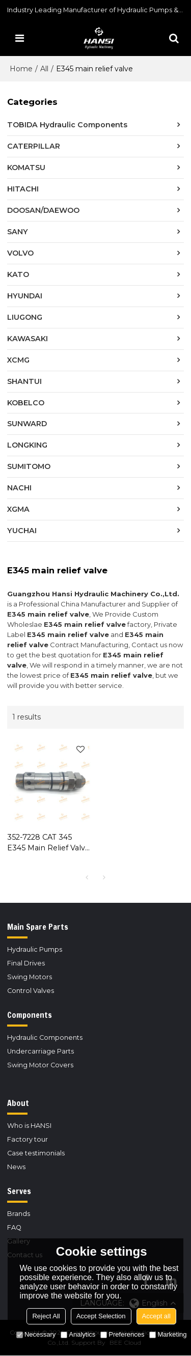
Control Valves (30, 990)
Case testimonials (36, 1153)
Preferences (122, 1334)
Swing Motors (29, 977)
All (44, 68)
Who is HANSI (29, 1125)
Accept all (156, 1316)
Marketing (167, 1334)
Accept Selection (101, 1316)
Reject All (46, 1316)
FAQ (14, 1227)
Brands (18, 1213)
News (16, 1167)
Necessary (36, 1334)
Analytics (78, 1334)
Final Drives (26, 963)
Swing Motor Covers (40, 1065)
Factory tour (27, 1139)
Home (21, 68)
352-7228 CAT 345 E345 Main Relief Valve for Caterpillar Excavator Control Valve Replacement (48, 843)
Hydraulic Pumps (34, 949)
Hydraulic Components (45, 1037)
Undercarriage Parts (40, 1051)
